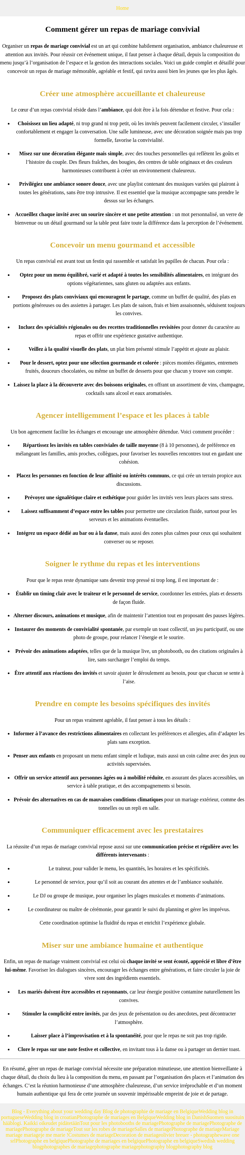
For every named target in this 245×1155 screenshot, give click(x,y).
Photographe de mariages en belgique (107, 1141)
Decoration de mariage (137, 1135)
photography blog (157, 1146)
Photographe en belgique (42, 1141)
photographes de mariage (68, 1146)
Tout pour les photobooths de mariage (119, 1123)
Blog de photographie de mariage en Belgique (151, 1111)
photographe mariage (116, 1146)
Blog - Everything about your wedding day (57, 1111)
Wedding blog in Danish (181, 1117)
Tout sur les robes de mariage (103, 1129)
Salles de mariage (152, 1129)
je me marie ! (54, 1135)
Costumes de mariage (90, 1135)
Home (122, 8)
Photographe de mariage (184, 1123)
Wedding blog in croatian (50, 1117)
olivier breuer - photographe (190, 1135)
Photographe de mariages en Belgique (116, 1117)
